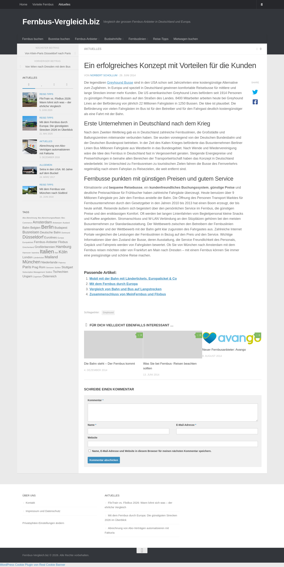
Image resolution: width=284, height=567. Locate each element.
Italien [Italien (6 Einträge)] (47, 251)
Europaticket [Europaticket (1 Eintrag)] (27, 242)
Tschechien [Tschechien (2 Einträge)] (60, 272)
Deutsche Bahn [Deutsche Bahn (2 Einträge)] (50, 232)
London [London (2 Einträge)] (27, 257)
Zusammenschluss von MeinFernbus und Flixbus (127, 294)
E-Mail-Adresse (186, 424)
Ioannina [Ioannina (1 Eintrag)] (35, 253)
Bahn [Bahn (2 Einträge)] (26, 227)
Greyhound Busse (120, 82)
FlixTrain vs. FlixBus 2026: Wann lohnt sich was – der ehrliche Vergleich (55, 102)
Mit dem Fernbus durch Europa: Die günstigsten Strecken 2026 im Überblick (56, 126)
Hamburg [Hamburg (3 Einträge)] (63, 246)
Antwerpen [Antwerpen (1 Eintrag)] (57, 223)
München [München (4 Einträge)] (31, 261)
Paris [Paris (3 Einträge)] (26, 267)
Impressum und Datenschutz (43, 511)
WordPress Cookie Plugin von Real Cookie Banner (32, 564)
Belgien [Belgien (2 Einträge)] (35, 227)
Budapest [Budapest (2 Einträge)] (60, 227)
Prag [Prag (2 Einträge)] (35, 267)
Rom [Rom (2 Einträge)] (42, 267)
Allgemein (45, 165)
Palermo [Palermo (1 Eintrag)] (62, 263)
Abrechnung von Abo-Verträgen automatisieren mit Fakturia (54, 149)
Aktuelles (64, 4)
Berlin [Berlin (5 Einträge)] (47, 227)
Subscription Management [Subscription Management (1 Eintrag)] (33, 272)
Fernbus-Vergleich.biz (61, 21)
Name (92, 424)
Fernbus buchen (32, 38)
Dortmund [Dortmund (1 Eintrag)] (66, 233)
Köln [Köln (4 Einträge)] (63, 251)
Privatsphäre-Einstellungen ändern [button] (43, 523)
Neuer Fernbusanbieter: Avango (224, 349)
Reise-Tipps (160, 38)
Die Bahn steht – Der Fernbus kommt (109, 363)
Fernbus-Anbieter (86, 38)
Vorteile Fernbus (43, 4)
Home (23, 4)
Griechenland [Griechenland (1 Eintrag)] (28, 247)
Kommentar (95, 400)
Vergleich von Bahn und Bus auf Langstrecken (125, 289)
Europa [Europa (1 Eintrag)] (61, 238)
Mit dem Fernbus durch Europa (113, 284)
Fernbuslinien (137, 38)
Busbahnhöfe (113, 38)
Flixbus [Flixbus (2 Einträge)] (63, 242)
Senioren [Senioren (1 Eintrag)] (50, 267)
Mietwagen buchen (186, 38)
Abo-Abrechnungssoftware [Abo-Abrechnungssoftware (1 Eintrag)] (49, 218)
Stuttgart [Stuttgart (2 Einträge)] (67, 267)
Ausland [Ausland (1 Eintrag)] (66, 223)
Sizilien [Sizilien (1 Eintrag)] (58, 267)
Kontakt (30, 502)
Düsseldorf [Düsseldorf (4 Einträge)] (32, 236)
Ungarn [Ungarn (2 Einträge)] (27, 276)
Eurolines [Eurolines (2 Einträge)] (50, 237)
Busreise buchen (59, 38)
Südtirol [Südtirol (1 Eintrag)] (49, 272)
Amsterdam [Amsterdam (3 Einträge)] (42, 222)
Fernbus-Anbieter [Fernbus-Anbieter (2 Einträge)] (45, 242)
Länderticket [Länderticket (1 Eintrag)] (38, 257)
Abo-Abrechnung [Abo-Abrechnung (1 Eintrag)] (29, 218)
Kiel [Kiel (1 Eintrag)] (56, 253)
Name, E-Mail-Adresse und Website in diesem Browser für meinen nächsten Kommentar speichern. (151, 451)
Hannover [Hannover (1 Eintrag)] (26, 253)
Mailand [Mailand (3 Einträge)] (51, 257)
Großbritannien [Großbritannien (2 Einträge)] (45, 247)
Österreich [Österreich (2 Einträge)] (50, 276)
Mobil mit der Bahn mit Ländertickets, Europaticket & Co (133, 278)
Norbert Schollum (103, 75)
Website (92, 437)
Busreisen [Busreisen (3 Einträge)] (30, 232)
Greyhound (108, 312)
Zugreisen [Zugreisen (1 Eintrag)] (37, 277)
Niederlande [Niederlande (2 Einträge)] (49, 262)
